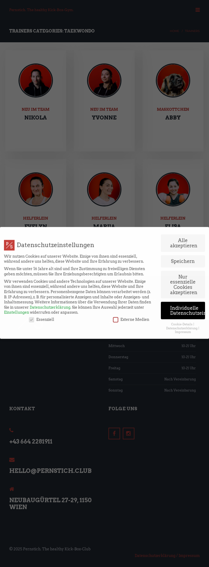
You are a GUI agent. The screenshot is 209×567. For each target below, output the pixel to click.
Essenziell (41, 304)
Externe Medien (131, 304)
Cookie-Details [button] (182, 309)
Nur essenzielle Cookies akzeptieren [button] (183, 269)
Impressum (183, 317)
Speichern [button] (183, 246)
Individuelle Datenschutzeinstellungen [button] (187, 295)
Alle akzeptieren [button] (183, 228)
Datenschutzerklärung (50, 292)
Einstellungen (16, 298)
